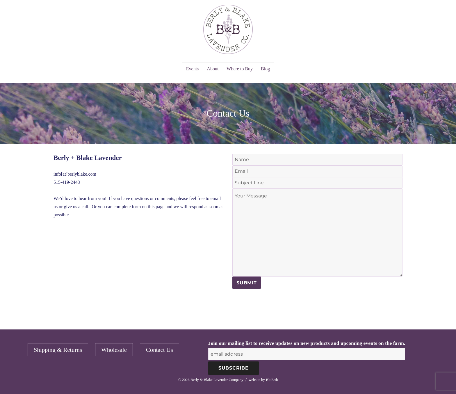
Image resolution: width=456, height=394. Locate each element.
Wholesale (114, 349)
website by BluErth (263, 379)
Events (192, 68)
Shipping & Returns (58, 349)
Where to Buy (240, 68)
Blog (265, 68)
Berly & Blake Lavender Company (216, 379)
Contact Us (159, 349)
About (212, 68)
